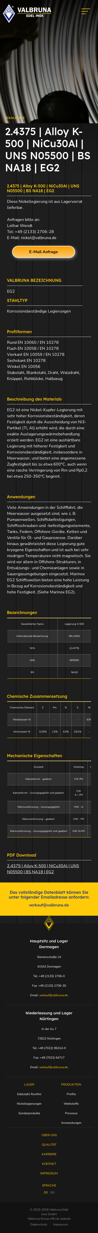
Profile (71, 1094)
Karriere (49, 1154)
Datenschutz (38, 1224)
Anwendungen (71, 1123)
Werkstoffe (71, 1104)
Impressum (49, 1173)
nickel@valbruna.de (38, 238)
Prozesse (71, 1113)
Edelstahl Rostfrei (29, 1094)
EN (52, 1192)
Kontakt (49, 1164)
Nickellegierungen (29, 1104)
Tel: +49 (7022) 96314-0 (49, 1048)
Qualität (49, 1145)
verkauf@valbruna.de (49, 905)
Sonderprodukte (29, 1113)
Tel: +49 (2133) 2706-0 (49, 976)
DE (46, 1192)
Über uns (49, 1135)
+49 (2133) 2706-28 (34, 232)
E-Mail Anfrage (43, 252)
